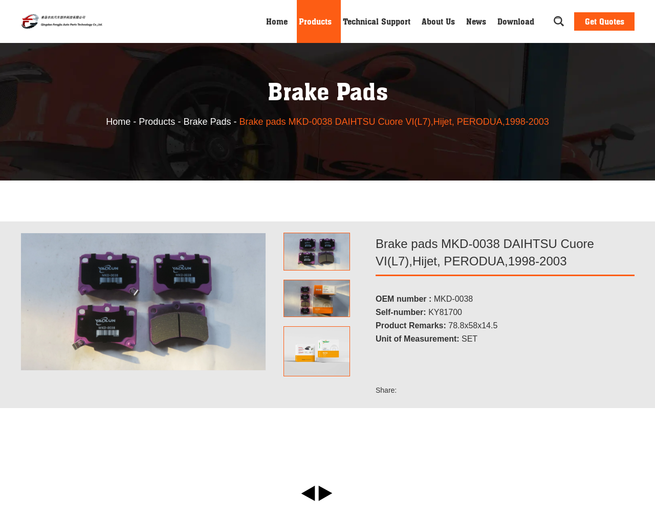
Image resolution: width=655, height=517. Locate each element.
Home (277, 21)
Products (315, 21)
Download (515, 21)
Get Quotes (604, 21)
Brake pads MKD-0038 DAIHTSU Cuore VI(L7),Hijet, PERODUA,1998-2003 (394, 122)
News (476, 21)
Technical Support (376, 21)
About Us (438, 21)
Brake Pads (207, 122)
